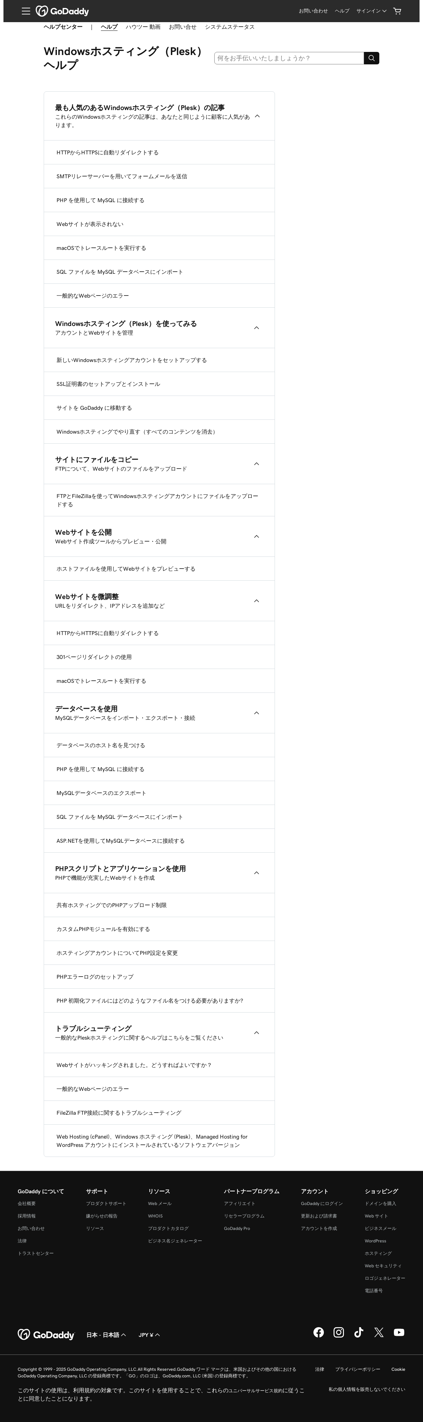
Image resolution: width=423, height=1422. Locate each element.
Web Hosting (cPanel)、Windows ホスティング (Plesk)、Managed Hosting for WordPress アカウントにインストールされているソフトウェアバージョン (152, 1141)
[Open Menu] (23, 11)
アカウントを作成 (319, 1228)
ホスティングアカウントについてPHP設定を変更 (117, 952)
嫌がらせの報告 (102, 1216)
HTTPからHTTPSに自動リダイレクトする (108, 152)
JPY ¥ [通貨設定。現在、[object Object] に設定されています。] (150, 1335)
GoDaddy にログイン (322, 1203)
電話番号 (374, 1290)
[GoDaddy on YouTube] (399, 1336)
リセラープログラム (244, 1216)
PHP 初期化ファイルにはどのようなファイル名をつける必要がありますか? (150, 1000)
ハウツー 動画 (143, 26)
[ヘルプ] (342, 10)
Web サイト (376, 1216)
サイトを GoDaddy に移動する (94, 407)
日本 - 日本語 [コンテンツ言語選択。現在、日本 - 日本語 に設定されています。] (107, 1335)
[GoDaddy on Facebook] (318, 1336)
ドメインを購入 (380, 1203)
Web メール (160, 1203)
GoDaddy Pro (237, 1228)
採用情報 (27, 1216)
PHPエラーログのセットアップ (95, 976)
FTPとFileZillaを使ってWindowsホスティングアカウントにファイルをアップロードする (157, 500)
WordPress (375, 1241)
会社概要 (27, 1203)
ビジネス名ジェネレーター (175, 1241)
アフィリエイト (240, 1203)
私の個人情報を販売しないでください (367, 1389)
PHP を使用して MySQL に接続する (101, 200)
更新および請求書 (319, 1216)
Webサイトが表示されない (90, 224)
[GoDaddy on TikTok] (359, 1336)
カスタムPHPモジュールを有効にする (103, 929)
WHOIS (155, 1216)
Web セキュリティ (383, 1266)
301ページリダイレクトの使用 (94, 657)
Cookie (398, 1369)
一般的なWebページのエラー (93, 295)
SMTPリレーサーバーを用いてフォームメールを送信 (122, 176)
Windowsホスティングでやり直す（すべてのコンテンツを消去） (137, 431)
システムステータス (230, 26)
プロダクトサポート (106, 1203)
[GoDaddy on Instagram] (339, 1336)
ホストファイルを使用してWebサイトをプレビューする (126, 568)
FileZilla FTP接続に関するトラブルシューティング (119, 1112)
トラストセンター (36, 1253)
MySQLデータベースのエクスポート (102, 793)
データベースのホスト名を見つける (101, 745)
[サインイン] (372, 10)
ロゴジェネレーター (385, 1278)
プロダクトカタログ (168, 1228)
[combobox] (289, 58)
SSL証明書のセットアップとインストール (108, 384)
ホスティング (378, 1253)
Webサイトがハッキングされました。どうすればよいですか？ (134, 1065)
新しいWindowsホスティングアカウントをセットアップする (132, 360)
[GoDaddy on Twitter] (379, 1336)
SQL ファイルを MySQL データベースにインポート (120, 271)
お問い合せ (183, 26)
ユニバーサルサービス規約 (255, 1390)
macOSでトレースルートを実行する (101, 248)
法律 (22, 1241)
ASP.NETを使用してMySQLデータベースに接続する (121, 840)
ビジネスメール (380, 1228)
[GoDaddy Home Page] (46, 1335)
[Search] (371, 58)
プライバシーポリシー (357, 1369)
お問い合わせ (31, 1228)
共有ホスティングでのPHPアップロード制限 (112, 905)
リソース (95, 1228)
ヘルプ (109, 26)
